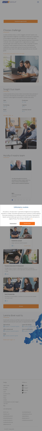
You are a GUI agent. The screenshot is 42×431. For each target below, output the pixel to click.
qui (32, 219)
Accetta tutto (27, 223)
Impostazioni (13, 223)
